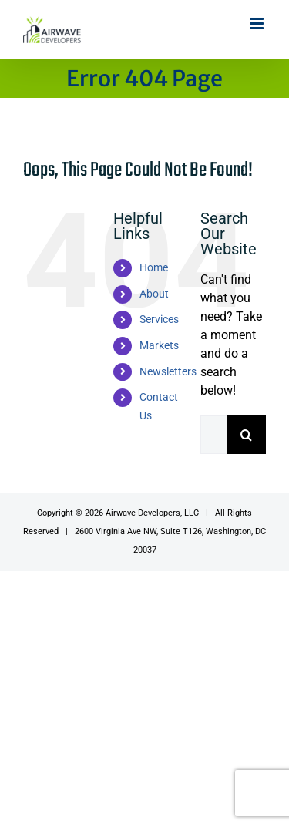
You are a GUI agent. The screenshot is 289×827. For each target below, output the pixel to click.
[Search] (246, 434)
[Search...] (213, 434)
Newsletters (168, 371)
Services (159, 319)
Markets (159, 345)
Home (153, 267)
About (154, 293)
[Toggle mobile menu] (258, 23)
